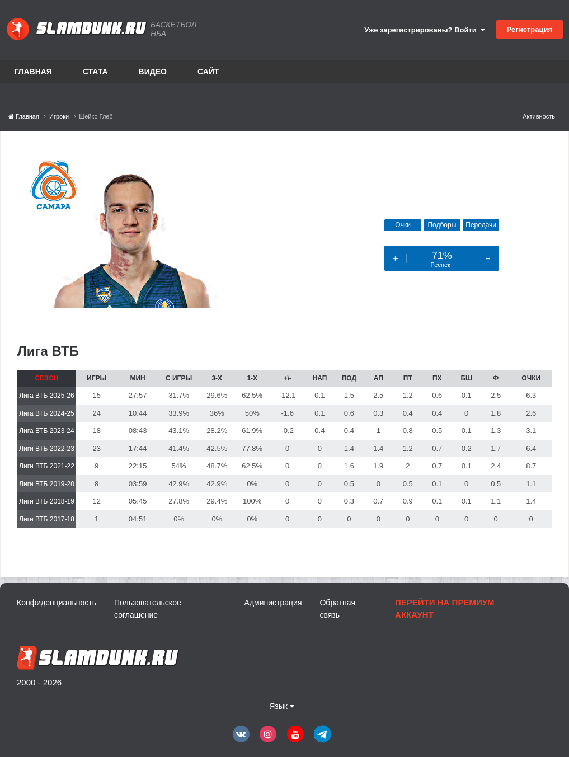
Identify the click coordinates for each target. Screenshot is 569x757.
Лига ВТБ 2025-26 (46, 395)
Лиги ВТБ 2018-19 (46, 501)
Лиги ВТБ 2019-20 (46, 484)
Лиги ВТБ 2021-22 (46, 466)
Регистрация (529, 29)
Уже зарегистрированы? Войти (424, 30)
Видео (153, 71)
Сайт (208, 71)
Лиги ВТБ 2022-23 (46, 449)
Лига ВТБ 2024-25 (46, 413)
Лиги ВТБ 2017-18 (46, 519)
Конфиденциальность (56, 602)
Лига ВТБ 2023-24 (46, 431)
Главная (33, 71)
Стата (95, 71)
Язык (281, 706)
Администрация (273, 602)
